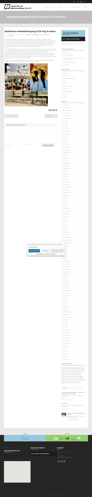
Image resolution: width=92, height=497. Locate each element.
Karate (28, 34)
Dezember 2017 (67, 290)
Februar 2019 (66, 261)
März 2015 (65, 356)
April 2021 (65, 203)
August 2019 (66, 245)
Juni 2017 (65, 301)
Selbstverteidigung (45, 34)
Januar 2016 (66, 333)
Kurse (64, 83)
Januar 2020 (66, 235)
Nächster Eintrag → (51, 116)
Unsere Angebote (52, 493)
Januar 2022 (66, 184)
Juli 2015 (65, 348)
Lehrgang (10, 36)
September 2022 (67, 168)
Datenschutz (47, 253)
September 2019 (67, 242)
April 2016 (65, 325)
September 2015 (67, 343)
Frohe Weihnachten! (68, 55)
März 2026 (65, 105)
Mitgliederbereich (48, 495)
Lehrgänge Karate (35, 34)
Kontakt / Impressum (69, 493)
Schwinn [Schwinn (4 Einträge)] (70, 379)
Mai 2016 (65, 322)
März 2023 (65, 160)
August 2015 (66, 346)
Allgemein (65, 73)
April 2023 (65, 158)
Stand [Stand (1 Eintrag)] (63, 382)
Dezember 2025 (67, 107)
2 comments (70, 399)
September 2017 (67, 295)
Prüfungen (65, 89)
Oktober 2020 (66, 213)
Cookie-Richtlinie (40, 253)
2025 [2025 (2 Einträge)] (73, 368)
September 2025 (67, 115)
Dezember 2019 (67, 237)
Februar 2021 (66, 208)
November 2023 (67, 150)
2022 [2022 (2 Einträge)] (65, 368)
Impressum (53, 253)
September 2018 (67, 272)
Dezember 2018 (67, 266)
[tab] (64, 388)
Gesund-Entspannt (75, 7)
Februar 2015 (66, 359)
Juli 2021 (65, 197)
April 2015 (65, 354)
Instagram (81, 1)
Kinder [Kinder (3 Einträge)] (82, 370)
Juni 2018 (65, 277)
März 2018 (65, 282)
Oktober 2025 (66, 113)
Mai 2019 (65, 253)
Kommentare (78, 388)
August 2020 (66, 216)
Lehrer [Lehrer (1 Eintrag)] (72, 373)
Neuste (71, 388)
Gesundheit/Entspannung (69, 78)
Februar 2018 (66, 285)
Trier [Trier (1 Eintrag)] (67, 382)
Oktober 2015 (66, 340)
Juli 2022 (65, 171)
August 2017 (66, 298)
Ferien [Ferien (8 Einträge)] (66, 370)
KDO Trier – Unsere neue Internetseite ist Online (76, 414)
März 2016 (65, 327)
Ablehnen (45, 250)
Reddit (54, 110)
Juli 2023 (65, 155)
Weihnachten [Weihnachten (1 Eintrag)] (77, 382)
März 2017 (65, 306)
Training (65, 97)
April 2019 (65, 256)
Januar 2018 (66, 288)
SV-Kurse (65, 94)
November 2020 (67, 211)
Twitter (77, 1)
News (54, 7)
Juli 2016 (65, 319)
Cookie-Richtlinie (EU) (58, 495)
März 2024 (65, 142)
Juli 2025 (65, 121)
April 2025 (65, 126)
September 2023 (67, 152)
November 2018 (67, 269)
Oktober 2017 (66, 293)
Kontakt (85, 7)
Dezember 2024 (67, 131)
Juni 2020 (65, 221)
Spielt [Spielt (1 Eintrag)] (82, 379)
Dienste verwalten (33, 246)
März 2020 (65, 229)
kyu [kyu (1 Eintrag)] (69, 373)
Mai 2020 (65, 224)
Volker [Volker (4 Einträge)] (70, 382)
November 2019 (67, 240)
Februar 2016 (66, 330)
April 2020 (65, 227)
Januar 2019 (66, 264)
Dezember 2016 (67, 311)
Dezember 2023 (67, 147)
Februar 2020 (66, 232)
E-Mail (56, 110)
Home (45, 493)
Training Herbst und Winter (70, 62)
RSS (84, 1)
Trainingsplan (60, 493)
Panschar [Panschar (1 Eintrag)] (68, 376)
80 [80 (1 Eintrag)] (62, 368)
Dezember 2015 (67, 335)
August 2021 (66, 195)
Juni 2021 (65, 200)
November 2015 (67, 338)
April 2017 (65, 303)
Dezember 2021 (67, 187)
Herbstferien (66, 65)
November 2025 (67, 110)
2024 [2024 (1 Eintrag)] (69, 368)
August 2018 (66, 274)
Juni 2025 (65, 123)
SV (67, 7)
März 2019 (65, 258)
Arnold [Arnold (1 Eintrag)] (76, 368)
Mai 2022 (65, 174)
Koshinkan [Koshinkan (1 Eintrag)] (64, 373)
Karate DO (61, 7)
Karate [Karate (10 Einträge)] (77, 370)
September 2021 (67, 192)
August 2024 (66, 134)
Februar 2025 (66, 129)
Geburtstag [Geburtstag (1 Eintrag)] (72, 370)
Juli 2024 (65, 137)
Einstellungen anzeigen (57, 250)
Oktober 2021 (66, 190)
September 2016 (67, 317)
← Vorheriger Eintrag (11, 116)
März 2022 (65, 179)
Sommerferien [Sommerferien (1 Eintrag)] (76, 379)
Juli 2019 (65, 248)
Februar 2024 (66, 144)
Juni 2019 (65, 250)
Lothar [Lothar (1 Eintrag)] (63, 376)
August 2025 (66, 118)
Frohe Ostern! (66, 53)
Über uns (47, 7)
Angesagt (65, 388)
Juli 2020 (65, 219)
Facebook (74, 1)
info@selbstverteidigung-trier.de (65, 457)
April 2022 (65, 176)
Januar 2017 (66, 309)
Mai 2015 (65, 351)
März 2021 (65, 205)
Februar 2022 (66, 182)
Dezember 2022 (67, 163)
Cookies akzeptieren (34, 250)
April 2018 (65, 280)
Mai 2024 (65, 139)
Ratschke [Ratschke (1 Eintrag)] (64, 379)
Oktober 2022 (66, 166)
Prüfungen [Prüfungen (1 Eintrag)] (79, 376)
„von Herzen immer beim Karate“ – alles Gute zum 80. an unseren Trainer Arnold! (73, 393)
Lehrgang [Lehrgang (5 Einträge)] (78, 373)
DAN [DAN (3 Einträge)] (63, 370)
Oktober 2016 (66, 314)
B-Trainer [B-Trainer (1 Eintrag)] (81, 368)
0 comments (71, 409)
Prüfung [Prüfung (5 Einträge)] (74, 376)
